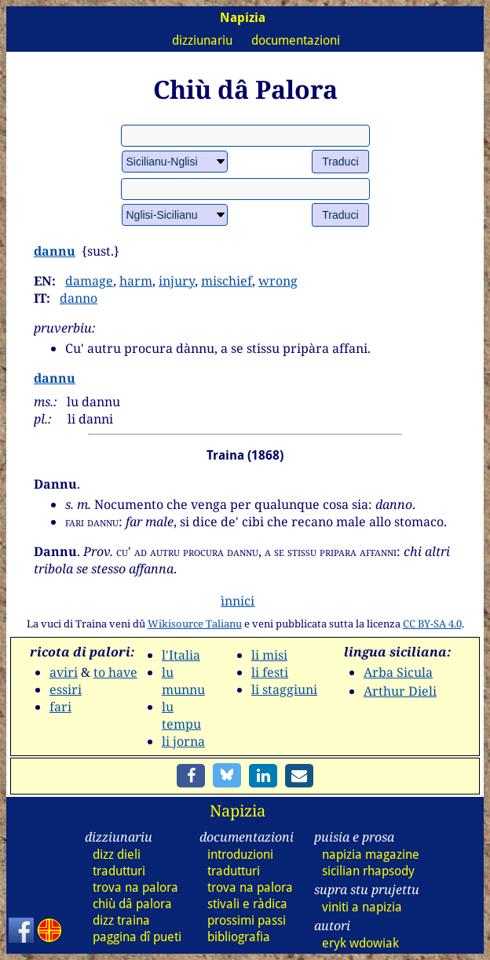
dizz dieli (117, 854)
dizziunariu (202, 40)
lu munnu (183, 681)
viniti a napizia (362, 907)
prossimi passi (246, 920)
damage (89, 280)
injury (177, 280)
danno (78, 298)
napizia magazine (370, 854)
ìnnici (237, 600)
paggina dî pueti (137, 936)
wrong (278, 280)
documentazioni (295, 40)
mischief (226, 280)
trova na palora (135, 887)
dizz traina (121, 920)
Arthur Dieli (400, 691)
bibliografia (238, 936)
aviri (63, 672)
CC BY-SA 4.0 (432, 623)
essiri (65, 689)
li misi (269, 655)
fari (60, 706)
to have (115, 672)
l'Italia (181, 655)
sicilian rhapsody (368, 871)
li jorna (183, 741)
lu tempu (181, 715)
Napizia (237, 810)
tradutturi (119, 871)
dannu (54, 251)
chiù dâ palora (132, 903)
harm (135, 280)
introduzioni (240, 854)
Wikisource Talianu (195, 623)
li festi (269, 672)
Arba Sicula (398, 672)
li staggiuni (284, 689)
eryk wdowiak (360, 943)
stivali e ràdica (247, 903)
